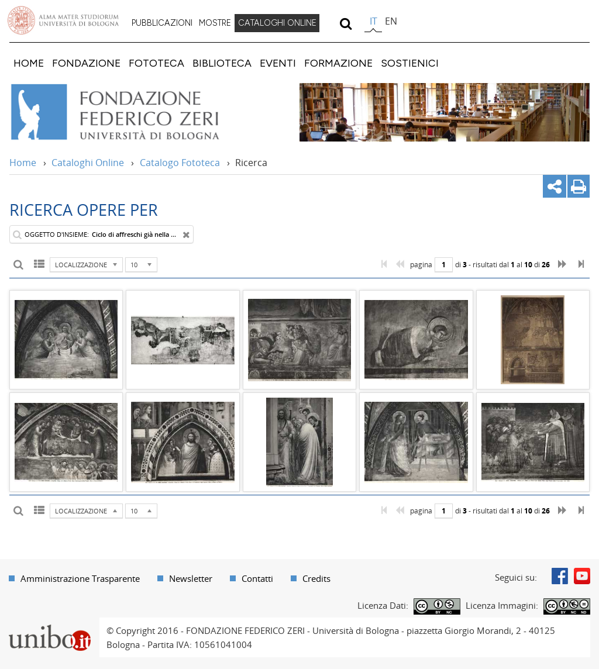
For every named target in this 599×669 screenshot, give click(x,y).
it (373, 21)
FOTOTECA (156, 63)
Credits (316, 578)
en (391, 21)
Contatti (257, 578)
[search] (345, 23)
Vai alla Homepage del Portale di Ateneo (63, 20)
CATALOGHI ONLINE (277, 23)
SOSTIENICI (410, 63)
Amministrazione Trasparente (80, 578)
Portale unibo (49, 624)
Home (22, 162)
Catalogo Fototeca (180, 162)
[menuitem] (162, 23)
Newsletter (190, 578)
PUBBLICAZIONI (162, 23)
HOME (28, 63)
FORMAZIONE (338, 63)
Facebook (560, 576)
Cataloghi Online (87, 162)
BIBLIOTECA (222, 63)
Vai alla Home (130, 112)
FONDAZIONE (86, 63)
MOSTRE (215, 23)
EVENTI (278, 63)
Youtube (582, 576)
